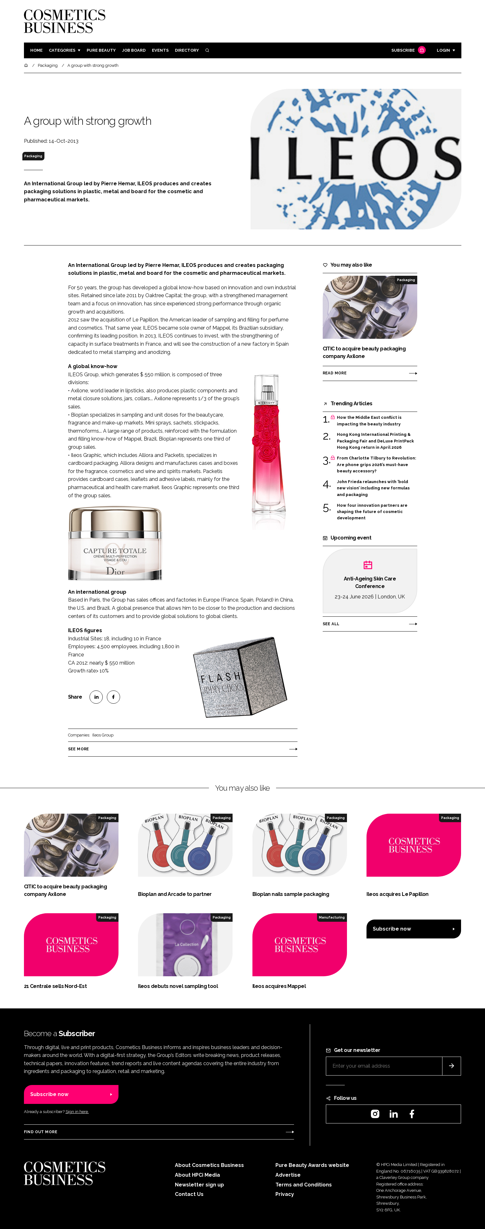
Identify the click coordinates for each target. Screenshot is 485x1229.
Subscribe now (392, 929)
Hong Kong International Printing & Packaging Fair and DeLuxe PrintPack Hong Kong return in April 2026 (375, 440)
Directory (187, 50)
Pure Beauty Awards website (312, 1165)
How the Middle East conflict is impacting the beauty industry (369, 420)
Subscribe (407, 51)
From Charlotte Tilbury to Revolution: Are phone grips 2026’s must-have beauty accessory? (376, 464)
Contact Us (189, 1194)
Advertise (288, 1175)
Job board (134, 50)
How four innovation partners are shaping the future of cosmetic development (372, 512)
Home (36, 50)
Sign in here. (77, 1111)
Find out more (40, 1132)
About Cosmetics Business (209, 1165)
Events (160, 50)
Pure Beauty (101, 50)
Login (443, 50)
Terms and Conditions (303, 1185)
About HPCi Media (197, 1175)
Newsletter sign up (199, 1185)
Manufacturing (332, 917)
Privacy (284, 1194)
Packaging (33, 156)
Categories (62, 50)
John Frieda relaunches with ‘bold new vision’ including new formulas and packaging (373, 488)
